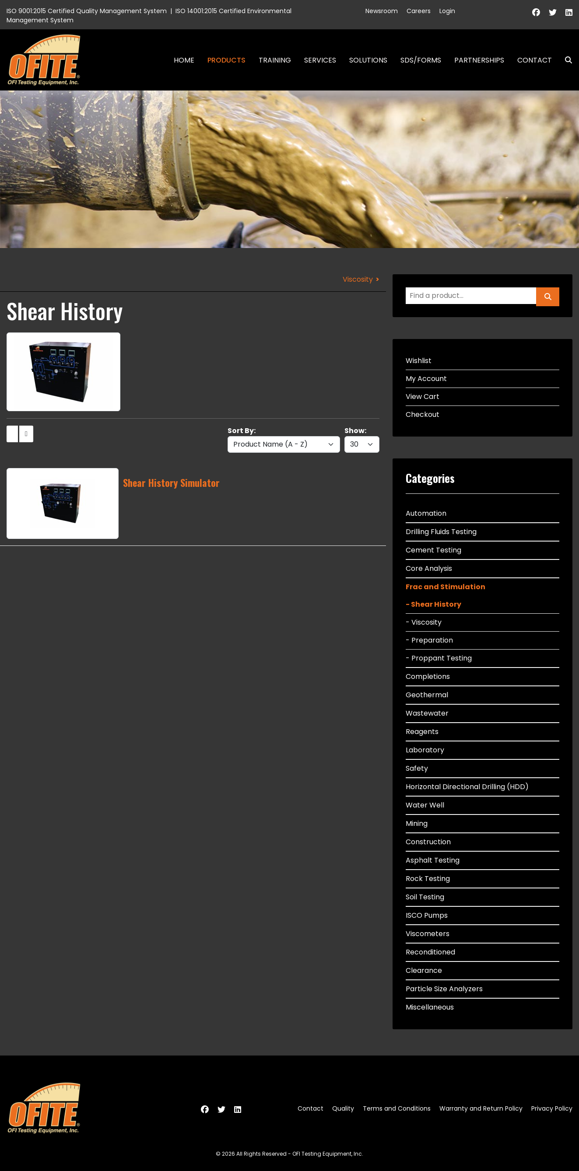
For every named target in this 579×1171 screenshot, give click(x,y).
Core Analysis (429, 568)
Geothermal (427, 695)
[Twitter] (553, 12)
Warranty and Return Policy (481, 1108)
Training (275, 60)
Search (565, 60)
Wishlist (419, 361)
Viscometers (427, 934)
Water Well (425, 805)
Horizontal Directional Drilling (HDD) (467, 787)
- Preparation (429, 640)
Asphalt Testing (433, 860)
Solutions (368, 60)
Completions (428, 676)
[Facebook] (536, 12)
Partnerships (479, 60)
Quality (343, 1108)
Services (320, 60)
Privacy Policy (551, 1108)
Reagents (422, 732)
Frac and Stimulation (445, 587)
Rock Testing (428, 879)
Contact (534, 60)
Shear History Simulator (171, 482)
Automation (426, 513)
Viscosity (358, 279)
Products (226, 60)
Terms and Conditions (397, 1108)
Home (184, 60)
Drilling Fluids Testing (441, 532)
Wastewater (427, 713)
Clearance (424, 970)
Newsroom (381, 11)
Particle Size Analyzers (444, 989)
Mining (417, 823)
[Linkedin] (568, 12)
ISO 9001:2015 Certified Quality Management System (87, 11)
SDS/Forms (420, 60)
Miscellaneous (430, 1007)
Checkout (422, 414)
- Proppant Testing (439, 658)
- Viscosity (424, 622)
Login (447, 11)
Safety (417, 768)
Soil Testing (425, 897)
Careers (419, 11)
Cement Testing (433, 550)
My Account (426, 379)
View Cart (422, 396)
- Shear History (433, 604)
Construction (428, 842)
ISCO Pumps (427, 915)
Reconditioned (430, 952)
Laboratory (425, 750)
